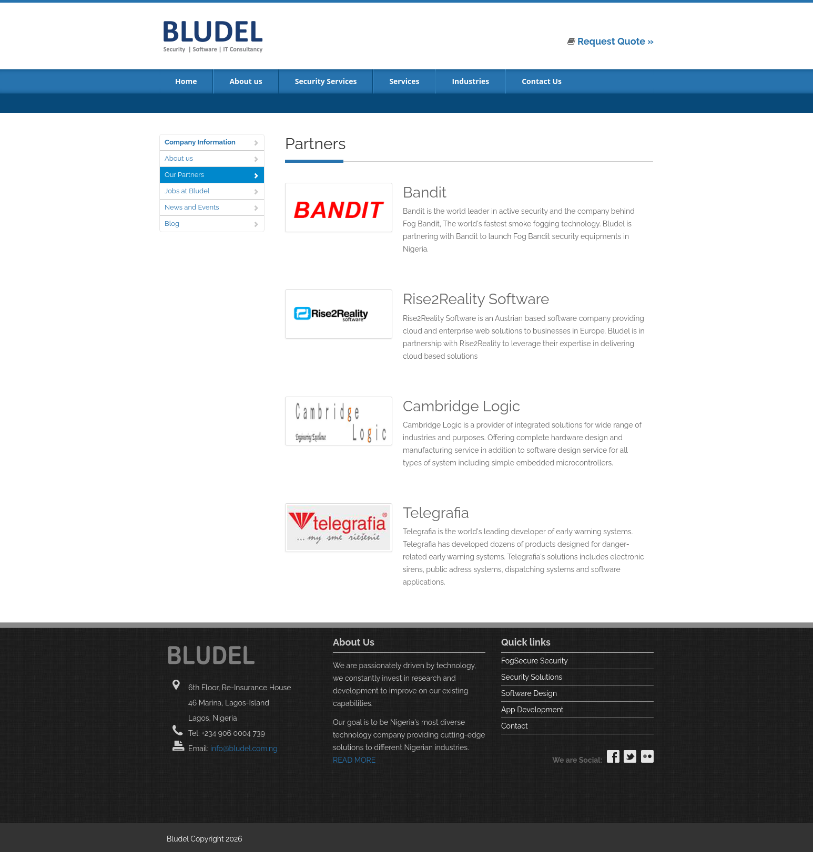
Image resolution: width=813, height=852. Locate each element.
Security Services (326, 81)
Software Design (529, 693)
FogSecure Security (534, 661)
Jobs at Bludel (187, 191)
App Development (532, 709)
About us (245, 81)
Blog (172, 223)
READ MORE (354, 760)
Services (404, 81)
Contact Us (542, 81)
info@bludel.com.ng (244, 748)
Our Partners (184, 175)
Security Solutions (531, 677)
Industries (470, 81)
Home (186, 81)
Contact (514, 726)
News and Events (192, 207)
